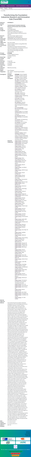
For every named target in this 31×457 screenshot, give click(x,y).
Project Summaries (10, 5)
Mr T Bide (17, 79)
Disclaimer (28, 433)
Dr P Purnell (17, 119)
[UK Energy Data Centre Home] (4, 2)
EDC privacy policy (15, 455)
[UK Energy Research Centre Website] (23, 442)
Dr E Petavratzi (18, 115)
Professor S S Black (19, 86)
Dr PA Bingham (18, 82)
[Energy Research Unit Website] (8, 442)
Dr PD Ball (17, 77)
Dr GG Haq (17, 98)
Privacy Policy (28, 434)
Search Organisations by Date (22, 5)
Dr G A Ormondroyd (19, 107)
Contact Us (28, 431)
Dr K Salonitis (17, 122)
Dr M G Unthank (18, 128)
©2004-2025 (28, 435)
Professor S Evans (18, 95)
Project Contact (18, 140)
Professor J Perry (18, 111)
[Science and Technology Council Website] (8, 439)
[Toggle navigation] (28, 2)
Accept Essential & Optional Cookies (15, 451)
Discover (3, 5)
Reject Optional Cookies (15, 453)
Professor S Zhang (18, 136)
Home (1, 8)
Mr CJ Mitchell (18, 102)
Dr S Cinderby (18, 89)
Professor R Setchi (18, 126)
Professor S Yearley (19, 132)
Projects (5, 8)
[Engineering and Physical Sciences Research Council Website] (23, 439)
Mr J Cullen (17, 93)
